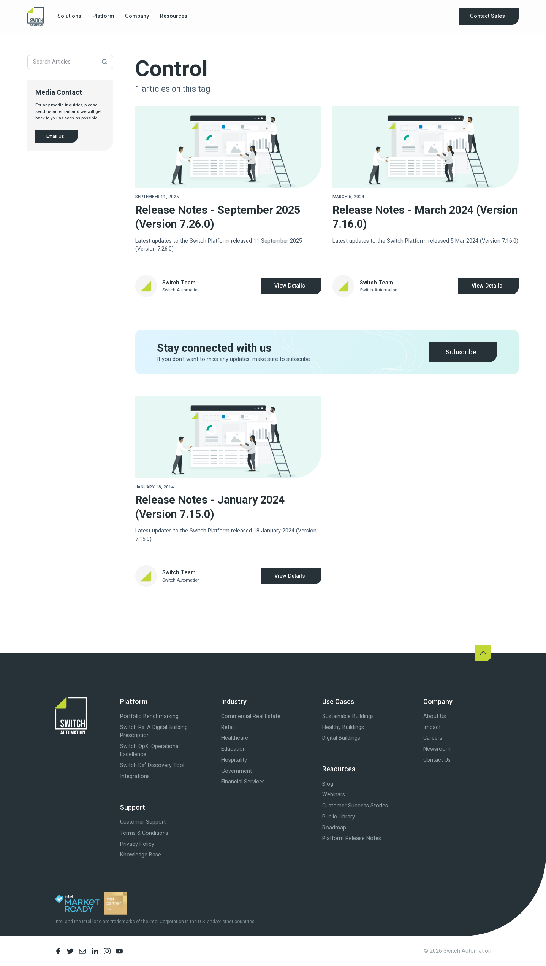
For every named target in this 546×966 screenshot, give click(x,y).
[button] (69, 16)
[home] (35, 16)
